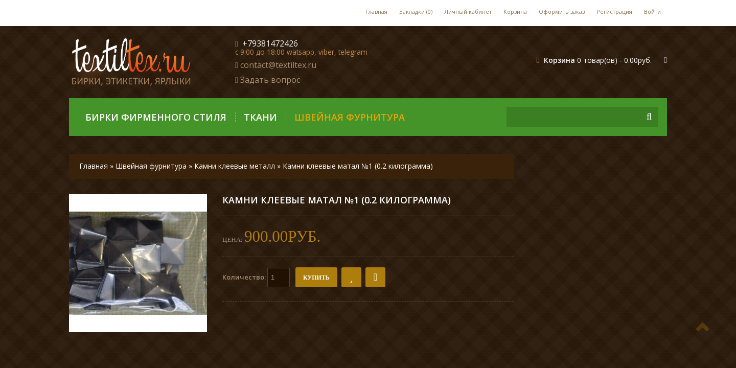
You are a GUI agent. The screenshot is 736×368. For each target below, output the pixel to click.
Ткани (260, 117)
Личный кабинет (468, 11)
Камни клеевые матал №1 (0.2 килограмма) (358, 166)
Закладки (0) (415, 11)
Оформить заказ (562, 11)
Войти (652, 11)
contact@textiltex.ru (278, 65)
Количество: (256, 277)
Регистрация (614, 11)
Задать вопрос (270, 79)
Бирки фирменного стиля (155, 117)
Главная (376, 11)
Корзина (515, 11)
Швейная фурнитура (349, 117)
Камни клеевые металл (234, 166)
